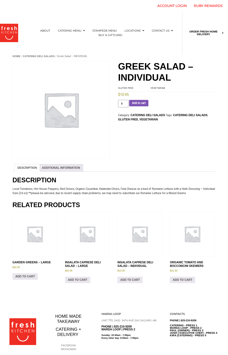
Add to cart (139, 103)
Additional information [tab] (61, 167)
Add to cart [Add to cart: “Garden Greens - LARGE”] (25, 276)
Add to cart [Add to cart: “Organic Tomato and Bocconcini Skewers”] (182, 279)
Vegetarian (148, 119)
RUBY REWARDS (208, 6)
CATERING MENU (71, 30)
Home (16, 56)
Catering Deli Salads (190, 115)
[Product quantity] (123, 103)
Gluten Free (128, 119)
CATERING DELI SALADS (39, 56)
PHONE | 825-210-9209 (193, 328)
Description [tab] (27, 167)
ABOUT (45, 30)
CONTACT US (162, 30)
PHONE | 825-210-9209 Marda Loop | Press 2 (131, 333)
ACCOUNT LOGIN (172, 6)
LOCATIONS (134, 30)
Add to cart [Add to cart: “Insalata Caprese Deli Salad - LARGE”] (77, 279)
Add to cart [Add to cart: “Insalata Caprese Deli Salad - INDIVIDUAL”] (130, 279)
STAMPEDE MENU (104, 30)
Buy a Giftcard (110, 35)
